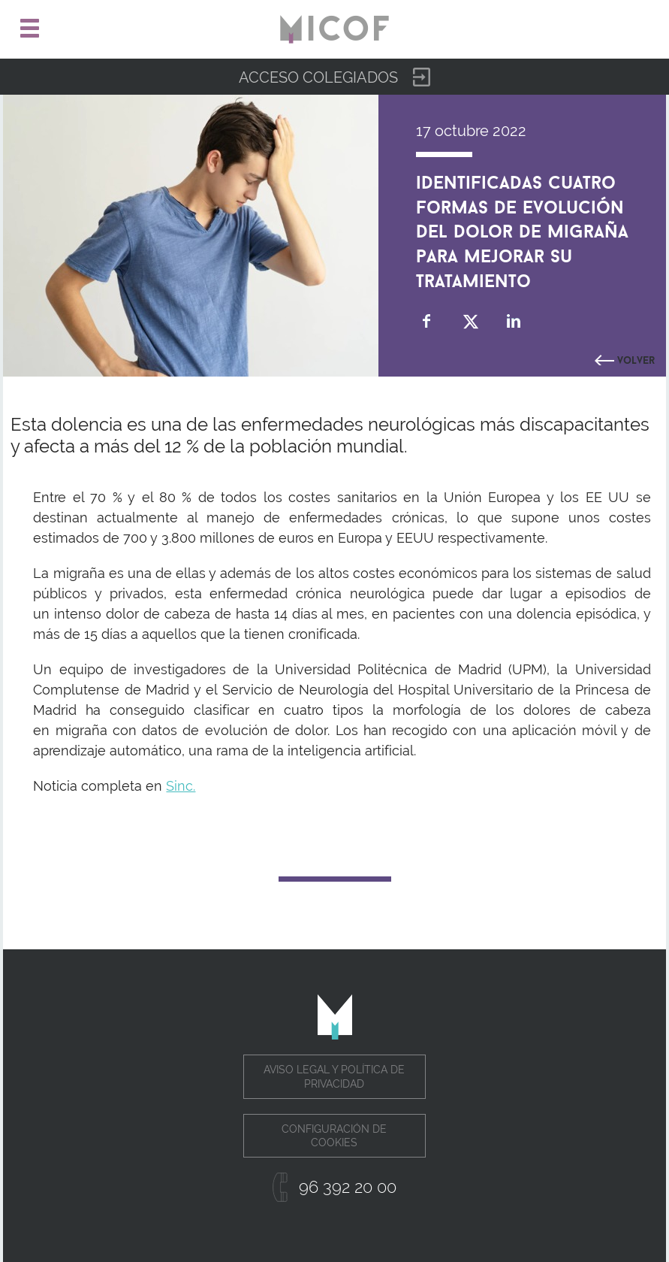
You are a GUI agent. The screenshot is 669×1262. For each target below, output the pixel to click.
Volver (636, 358)
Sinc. (180, 786)
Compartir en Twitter (470, 321)
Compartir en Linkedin (514, 321)
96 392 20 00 (347, 1187)
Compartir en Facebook (427, 321)
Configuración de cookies (334, 1136)
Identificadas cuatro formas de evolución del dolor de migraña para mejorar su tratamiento (522, 229)
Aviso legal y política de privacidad (334, 1076)
